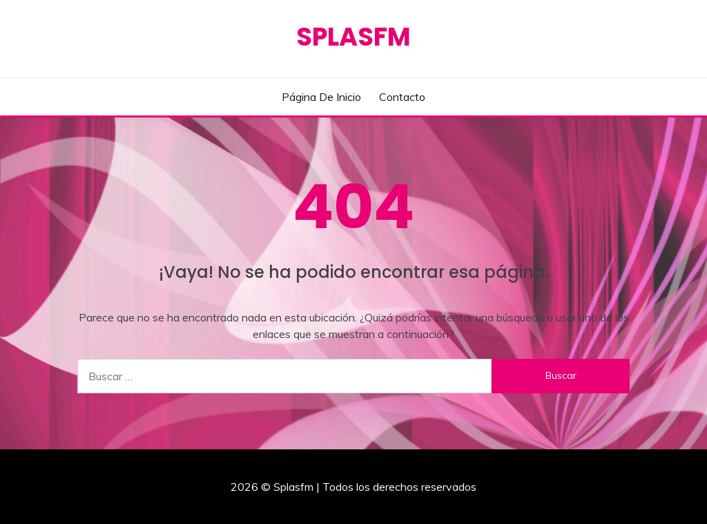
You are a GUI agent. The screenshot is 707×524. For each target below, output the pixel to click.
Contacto (402, 97)
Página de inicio (321, 97)
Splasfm (353, 37)
